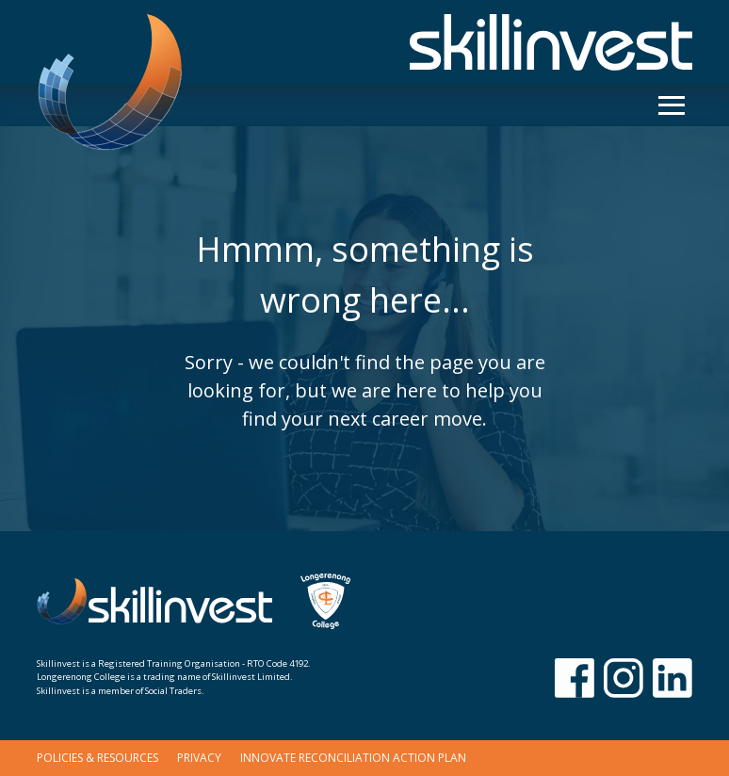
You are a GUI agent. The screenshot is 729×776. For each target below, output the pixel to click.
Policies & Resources (97, 758)
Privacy (199, 758)
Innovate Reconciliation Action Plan (353, 758)
